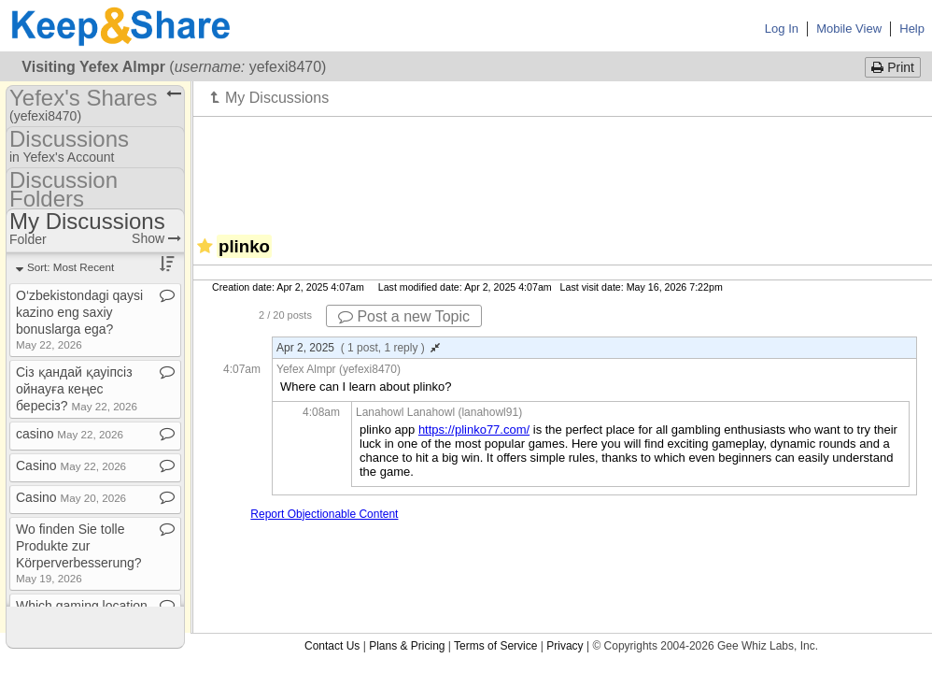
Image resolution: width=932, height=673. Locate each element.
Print (892, 67)
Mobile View (849, 28)
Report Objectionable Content (324, 514)
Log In (781, 28)
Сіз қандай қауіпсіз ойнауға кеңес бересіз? (76, 389)
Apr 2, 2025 (358, 347)
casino (69, 433)
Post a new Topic (404, 316)
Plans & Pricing (407, 645)
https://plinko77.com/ (474, 429)
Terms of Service (495, 645)
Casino (71, 465)
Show (156, 238)
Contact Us (332, 645)
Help (912, 28)
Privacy (564, 645)
